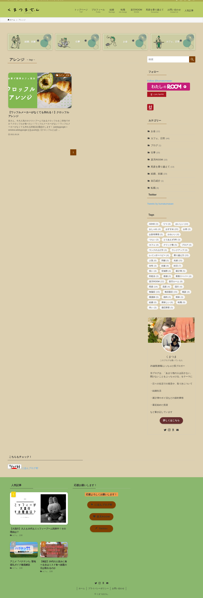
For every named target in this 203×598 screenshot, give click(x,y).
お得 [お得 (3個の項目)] (186, 229)
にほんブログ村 (23, 468)
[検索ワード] (171, 59)
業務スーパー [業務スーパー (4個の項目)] (183, 276)
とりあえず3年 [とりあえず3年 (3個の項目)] (172, 239)
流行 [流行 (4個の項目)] (178, 286)
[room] (185, 1)
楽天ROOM (159, 159)
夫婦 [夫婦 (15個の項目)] (178, 260)
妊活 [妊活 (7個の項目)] (177, 266)
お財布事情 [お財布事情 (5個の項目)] (156, 234)
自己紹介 (157, 180)
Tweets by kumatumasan (160, 203)
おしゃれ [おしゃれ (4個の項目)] (155, 229)
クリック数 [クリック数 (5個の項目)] (170, 245)
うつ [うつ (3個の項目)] (166, 224)
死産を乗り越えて (162, 166)
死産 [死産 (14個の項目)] (153, 286)
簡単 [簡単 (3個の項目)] (179, 297)
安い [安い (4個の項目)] (153, 271)
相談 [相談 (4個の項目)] (186, 292)
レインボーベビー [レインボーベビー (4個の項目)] (159, 255)
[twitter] (177, 1)
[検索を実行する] (192, 59)
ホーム (82, 588)
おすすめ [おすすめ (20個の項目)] (172, 229)
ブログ (156, 145)
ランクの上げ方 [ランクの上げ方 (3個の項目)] (158, 250)
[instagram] (181, 1)
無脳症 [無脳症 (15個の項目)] (154, 292)
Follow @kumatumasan (159, 80)
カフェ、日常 (160, 138)
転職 (155, 188)
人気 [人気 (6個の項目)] (153, 260)
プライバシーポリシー (98, 588)
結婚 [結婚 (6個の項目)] (153, 302)
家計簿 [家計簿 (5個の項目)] (180, 271)
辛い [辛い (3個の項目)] (153, 307)
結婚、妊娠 (159, 173)
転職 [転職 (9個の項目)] (181, 302)
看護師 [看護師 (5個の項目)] (154, 297)
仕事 (155, 152)
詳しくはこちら (171, 420)
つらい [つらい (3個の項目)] (154, 239)
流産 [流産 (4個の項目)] (166, 286)
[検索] (193, 1)
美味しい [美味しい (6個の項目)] (167, 302)
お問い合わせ (118, 588)
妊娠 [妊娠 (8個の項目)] (165, 266)
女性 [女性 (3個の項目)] (153, 266)
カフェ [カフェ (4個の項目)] (154, 245)
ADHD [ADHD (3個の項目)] (153, 224)
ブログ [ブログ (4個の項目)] (186, 245)
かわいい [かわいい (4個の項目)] (173, 234)
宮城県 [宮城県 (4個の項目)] (166, 271)
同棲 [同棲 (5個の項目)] (165, 260)
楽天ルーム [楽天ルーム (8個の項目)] (176, 281)
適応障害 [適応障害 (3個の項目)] (167, 307)
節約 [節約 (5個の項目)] (167, 297)
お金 (155, 131)
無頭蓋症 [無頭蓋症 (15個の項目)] (171, 292)
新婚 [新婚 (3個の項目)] (167, 276)
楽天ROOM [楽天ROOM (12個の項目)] (156, 281)
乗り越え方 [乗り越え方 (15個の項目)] (181, 255)
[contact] (189, 1)
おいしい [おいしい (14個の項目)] (181, 224)
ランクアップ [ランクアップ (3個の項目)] (179, 250)
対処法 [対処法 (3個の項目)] (154, 276)
